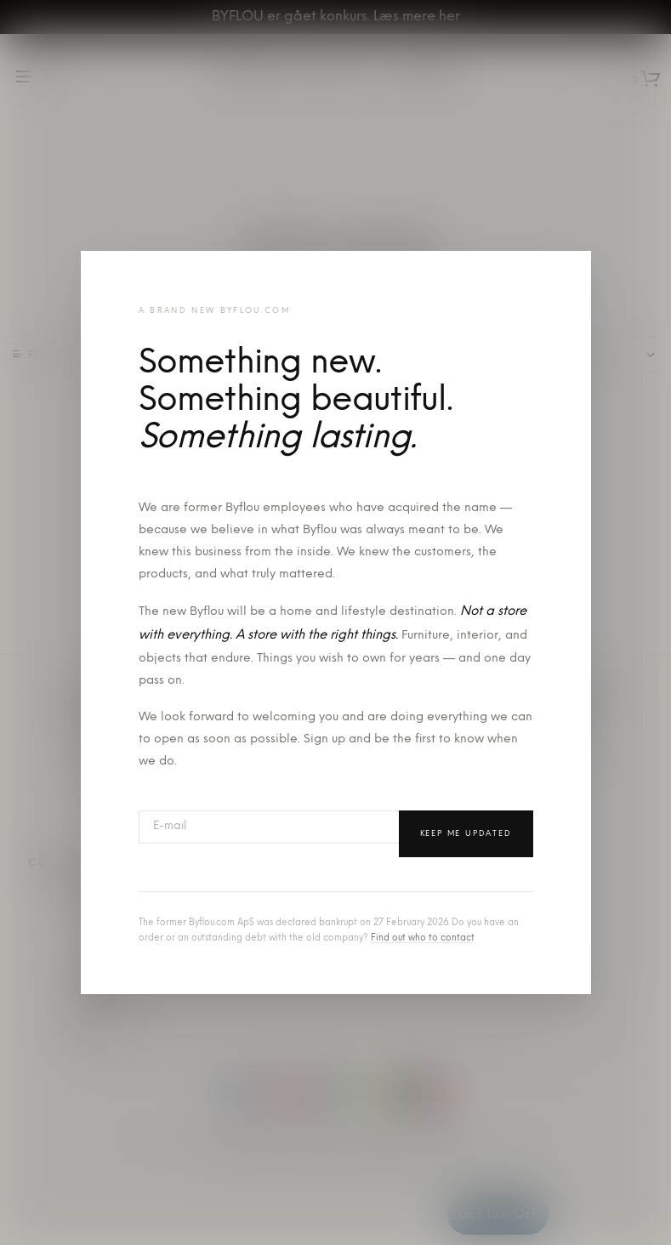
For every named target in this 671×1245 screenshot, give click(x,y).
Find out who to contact (423, 938)
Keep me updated (466, 834)
